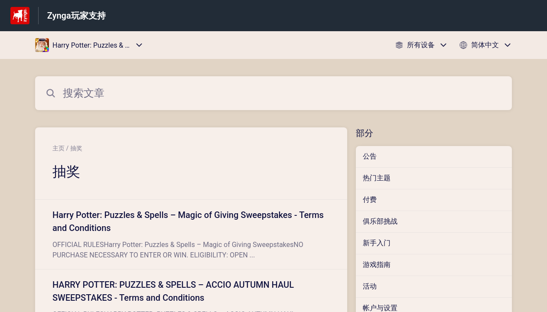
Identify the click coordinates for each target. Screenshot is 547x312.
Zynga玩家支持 (76, 15)
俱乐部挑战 (380, 221)
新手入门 (377, 243)
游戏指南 (377, 264)
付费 (370, 199)
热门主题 (377, 178)
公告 (370, 156)
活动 (370, 286)
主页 (58, 148)
